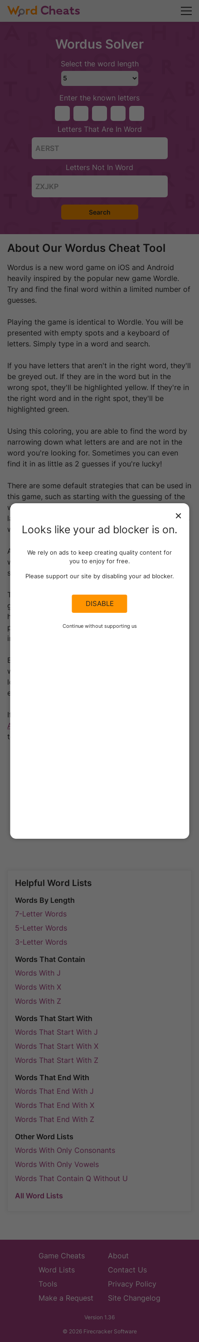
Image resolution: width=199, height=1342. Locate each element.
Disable (100, 604)
